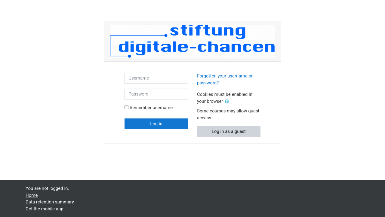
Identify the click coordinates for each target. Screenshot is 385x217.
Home (32, 195)
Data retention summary (50, 202)
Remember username (151, 107)
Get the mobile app (44, 209)
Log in (156, 124)
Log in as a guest (229, 131)
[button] (228, 101)
